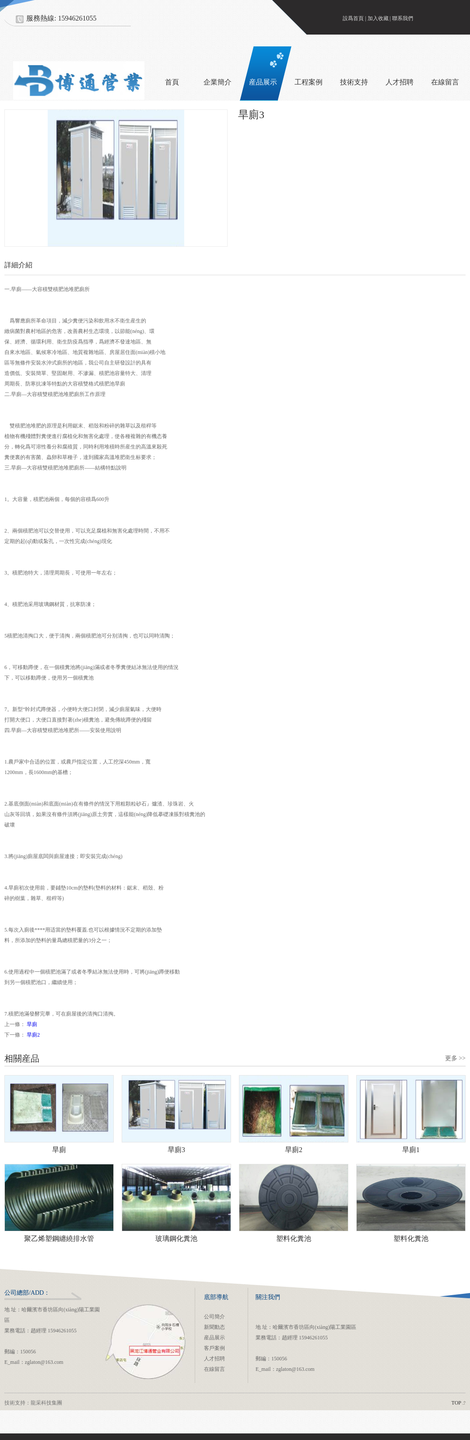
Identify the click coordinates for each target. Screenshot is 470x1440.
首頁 (172, 82)
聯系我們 (402, 18)
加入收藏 (378, 18)
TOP (456, 1403)
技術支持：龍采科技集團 (33, 1403)
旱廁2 (33, 1035)
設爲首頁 (353, 18)
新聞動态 (214, 1327)
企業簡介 (217, 82)
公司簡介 (214, 1317)
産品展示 (263, 82)
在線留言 (214, 1369)
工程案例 (309, 82)
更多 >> (455, 1058)
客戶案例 (214, 1348)
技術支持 (354, 82)
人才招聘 (400, 82)
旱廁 (32, 1024)
